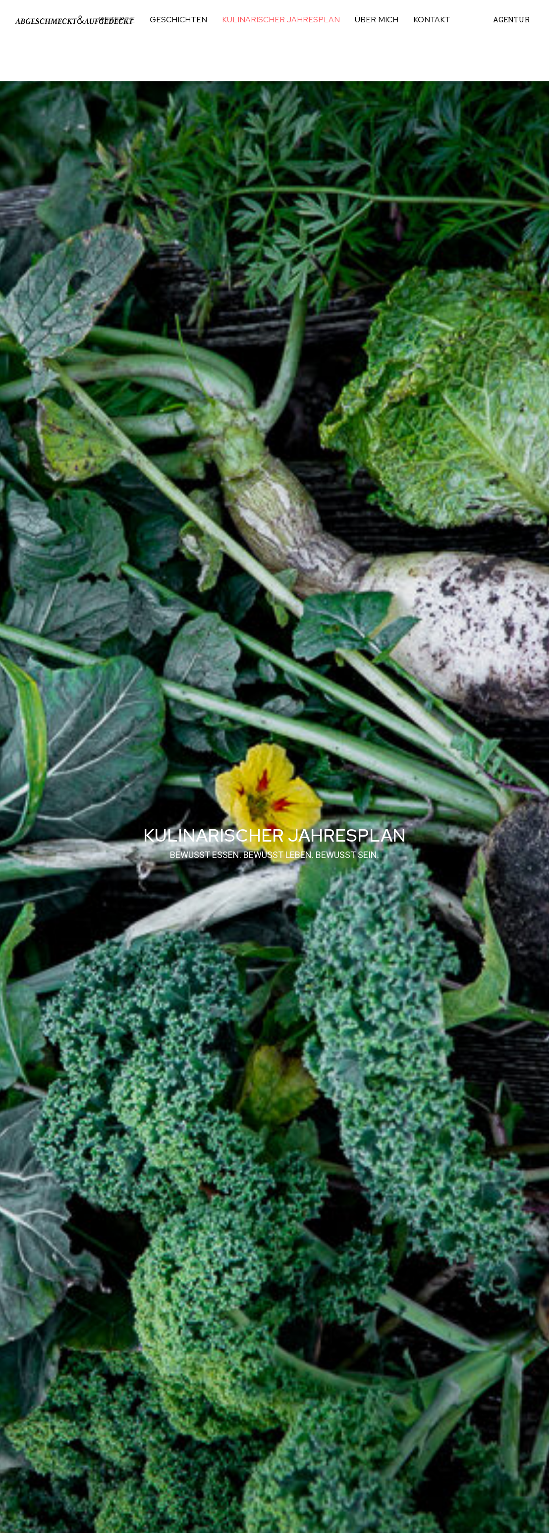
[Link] (74, 19)
